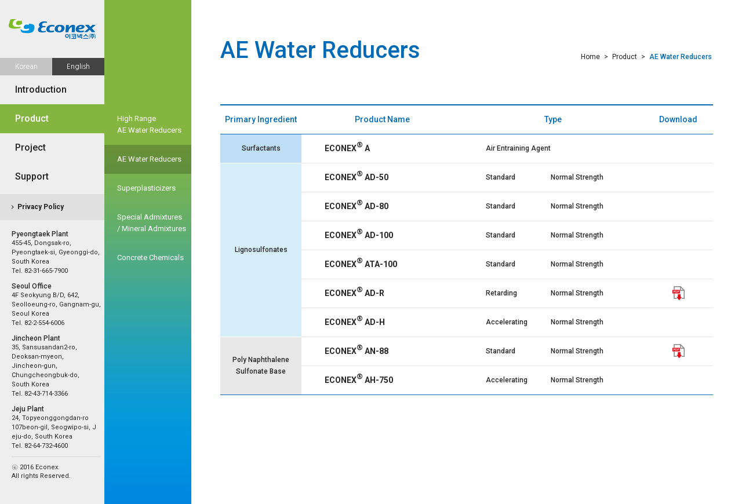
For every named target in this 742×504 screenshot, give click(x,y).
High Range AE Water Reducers (149, 124)
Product (32, 118)
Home (590, 57)
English (78, 66)
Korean (26, 66)
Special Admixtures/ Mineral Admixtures (151, 223)
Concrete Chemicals (150, 257)
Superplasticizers (146, 188)
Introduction (41, 89)
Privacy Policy (40, 207)
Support (32, 176)
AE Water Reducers (149, 159)
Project (30, 147)
